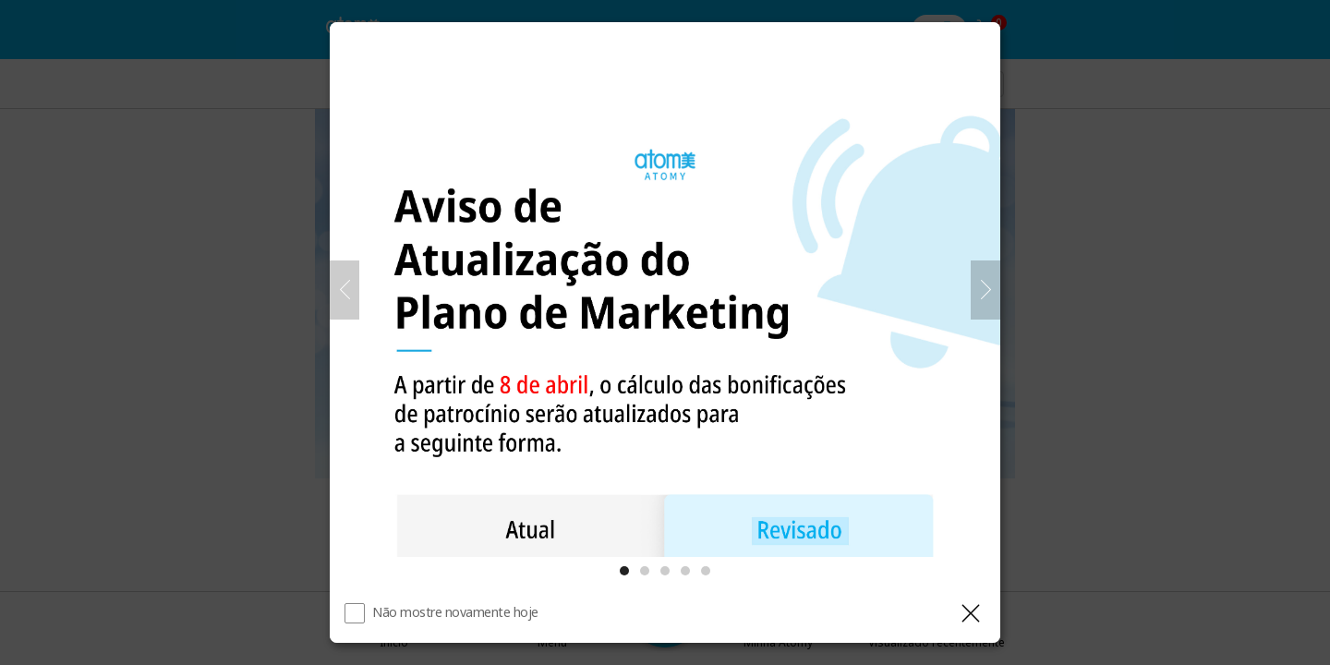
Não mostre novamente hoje (455, 612)
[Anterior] (344, 290)
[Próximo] (985, 290)
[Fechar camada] (970, 613)
